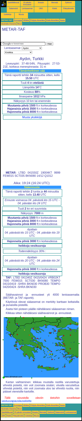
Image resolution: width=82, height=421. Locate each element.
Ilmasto (41, 2)
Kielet (54, 8)
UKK (41, 8)
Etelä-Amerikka (52, 20)
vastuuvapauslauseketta (16, 400)
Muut (20, 24)
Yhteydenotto (68, 8)
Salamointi (13, 8)
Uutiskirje (7, 14)
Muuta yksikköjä (32, 117)
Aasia (62, 20)
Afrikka (26, 20)
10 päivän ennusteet (27, 3)
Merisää (54, 2)
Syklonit (68, 2)
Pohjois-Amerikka (37, 20)
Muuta (21, 14)
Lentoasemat (27, 8)
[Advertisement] (28, 37)
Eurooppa (18, 20)
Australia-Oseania (8, 24)
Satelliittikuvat (13, 2)
